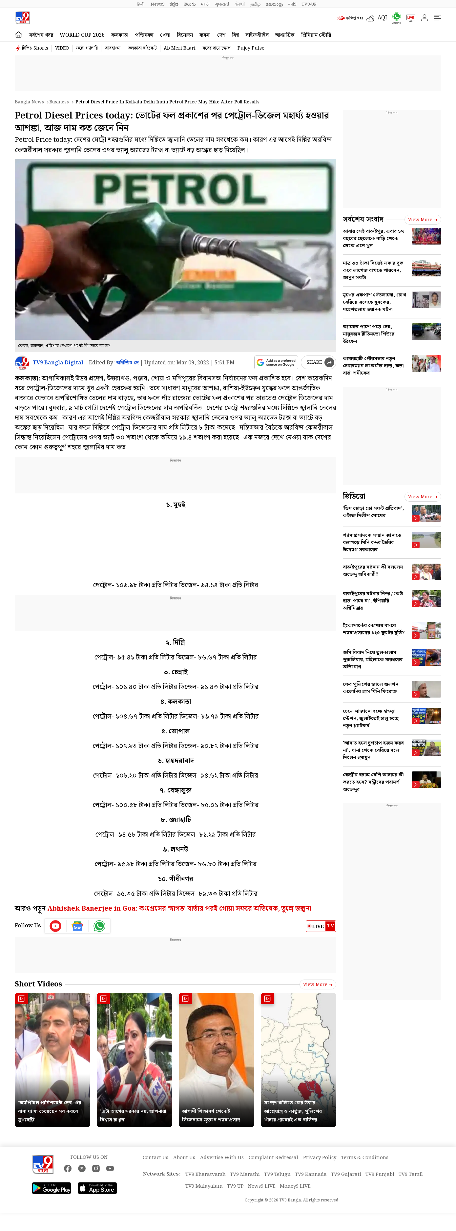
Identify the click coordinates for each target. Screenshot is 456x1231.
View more (318, 984)
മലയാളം (274, 4)
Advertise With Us (222, 1158)
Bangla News (29, 102)
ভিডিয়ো (354, 496)
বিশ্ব (235, 35)
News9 (157, 4)
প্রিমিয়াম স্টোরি (316, 35)
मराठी (205, 4)
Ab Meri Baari (180, 48)
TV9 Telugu (277, 1174)
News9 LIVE (262, 1186)
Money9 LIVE (295, 1186)
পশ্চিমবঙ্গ (144, 35)
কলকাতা (119, 35)
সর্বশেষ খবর (41, 35)
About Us (184, 1158)
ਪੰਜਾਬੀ (240, 4)
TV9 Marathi (245, 1174)
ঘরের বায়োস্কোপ (216, 48)
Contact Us (155, 1158)
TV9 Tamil (411, 1174)
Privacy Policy (319, 1158)
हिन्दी (141, 4)
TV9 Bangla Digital (58, 363)
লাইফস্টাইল (257, 35)
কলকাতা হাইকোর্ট (142, 48)
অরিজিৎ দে (127, 363)
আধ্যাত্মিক (285, 35)
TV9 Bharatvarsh (205, 1174)
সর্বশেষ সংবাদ (363, 219)
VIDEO (62, 48)
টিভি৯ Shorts (35, 48)
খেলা (165, 35)
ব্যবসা (205, 35)
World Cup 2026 (82, 35)
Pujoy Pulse (251, 48)
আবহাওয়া (113, 48)
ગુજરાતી (222, 4)
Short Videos (38, 984)
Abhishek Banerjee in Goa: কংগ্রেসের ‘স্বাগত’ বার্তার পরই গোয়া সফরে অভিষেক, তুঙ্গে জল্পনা (179, 908)
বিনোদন (185, 35)
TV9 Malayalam (204, 1186)
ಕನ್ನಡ (174, 4)
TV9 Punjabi (379, 1174)
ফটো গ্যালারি (87, 48)
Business (59, 102)
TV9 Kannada (311, 1174)
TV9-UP (309, 4)
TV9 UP (235, 1186)
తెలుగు (190, 4)
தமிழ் (255, 4)
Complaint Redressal (273, 1158)
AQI (382, 18)
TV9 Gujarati (346, 1174)
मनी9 (292, 4)
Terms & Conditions (364, 1158)
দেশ (221, 35)
